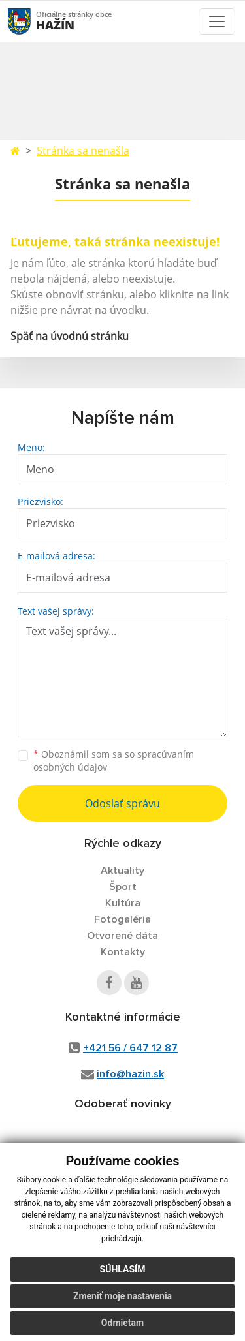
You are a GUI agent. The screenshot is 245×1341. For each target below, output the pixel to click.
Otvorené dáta (122, 936)
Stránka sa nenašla (83, 151)
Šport (123, 887)
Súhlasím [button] (123, 1269)
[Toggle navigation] (217, 21)
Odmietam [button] (122, 1323)
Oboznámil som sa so (113, 761)
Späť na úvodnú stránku (69, 336)
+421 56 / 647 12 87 (130, 1048)
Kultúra (122, 903)
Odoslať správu (122, 803)
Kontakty (123, 952)
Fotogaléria (122, 919)
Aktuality (122, 870)
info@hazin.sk (130, 1074)
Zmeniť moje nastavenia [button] (122, 1296)
